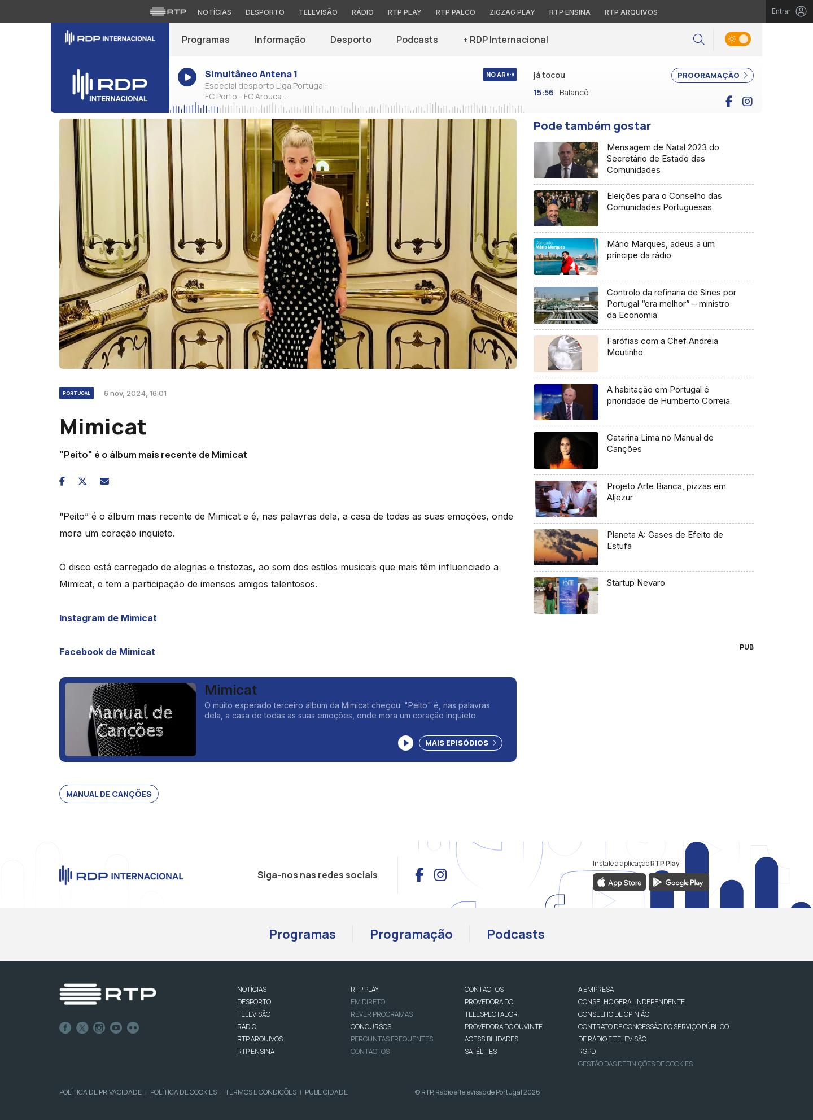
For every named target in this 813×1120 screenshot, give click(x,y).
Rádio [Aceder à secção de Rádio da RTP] (363, 12)
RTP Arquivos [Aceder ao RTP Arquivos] (631, 12)
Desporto (350, 39)
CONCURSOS (371, 1026)
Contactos (370, 1051)
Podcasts (417, 39)
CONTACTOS (484, 989)
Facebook (65, 1028)
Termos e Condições (260, 1092)
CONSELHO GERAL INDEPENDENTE (631, 1001)
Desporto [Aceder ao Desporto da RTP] (265, 12)
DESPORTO (254, 1001)
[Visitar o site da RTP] (168, 11)
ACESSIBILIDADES (491, 1039)
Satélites (481, 1051)
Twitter (82, 1028)
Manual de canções (109, 793)
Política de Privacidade (100, 1092)
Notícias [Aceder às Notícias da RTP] (214, 12)
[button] (699, 40)
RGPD (587, 1051)
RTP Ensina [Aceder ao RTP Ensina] (570, 12)
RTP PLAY (365, 989)
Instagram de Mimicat (108, 618)
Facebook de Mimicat (107, 651)
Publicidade (326, 1092)
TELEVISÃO (253, 1014)
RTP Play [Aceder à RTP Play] (405, 12)
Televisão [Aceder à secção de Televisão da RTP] (318, 12)
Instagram (99, 1028)
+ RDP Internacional (505, 39)
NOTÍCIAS (251, 989)
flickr (133, 1028)
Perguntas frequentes (392, 1039)
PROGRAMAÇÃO (713, 75)
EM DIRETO (368, 1001)
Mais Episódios (460, 743)
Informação (280, 39)
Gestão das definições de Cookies (635, 1064)
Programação (411, 934)
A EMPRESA (596, 989)
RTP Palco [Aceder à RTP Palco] (455, 12)
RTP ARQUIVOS (260, 1039)
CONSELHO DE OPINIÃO (613, 1014)
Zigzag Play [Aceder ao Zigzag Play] (512, 12)
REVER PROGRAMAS (382, 1014)
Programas (206, 39)
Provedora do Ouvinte (504, 1026)
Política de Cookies (183, 1092)
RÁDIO (246, 1026)
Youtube (116, 1028)
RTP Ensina (255, 1051)
